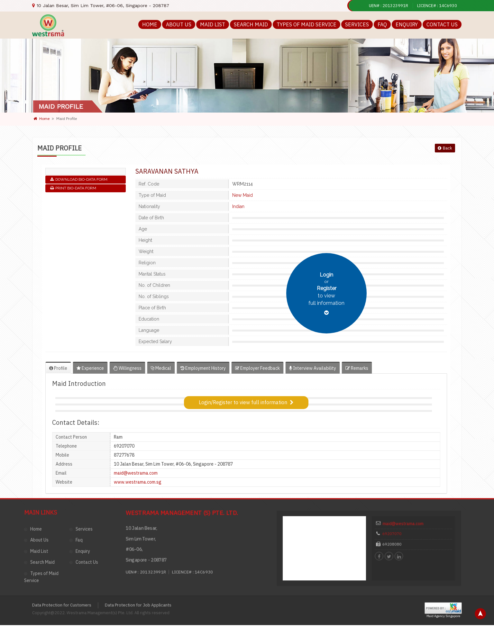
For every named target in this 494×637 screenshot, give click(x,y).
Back (445, 148)
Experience (90, 368)
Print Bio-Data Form (73, 188)
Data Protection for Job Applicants (138, 555)
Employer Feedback (257, 368)
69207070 (398, 488)
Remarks (356, 368)
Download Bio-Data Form (78, 179)
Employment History (203, 368)
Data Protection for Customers (61, 555)
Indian (238, 206)
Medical (161, 368)
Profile (58, 368)
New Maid (242, 195)
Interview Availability (312, 368)
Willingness (127, 368)
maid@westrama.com (406, 481)
